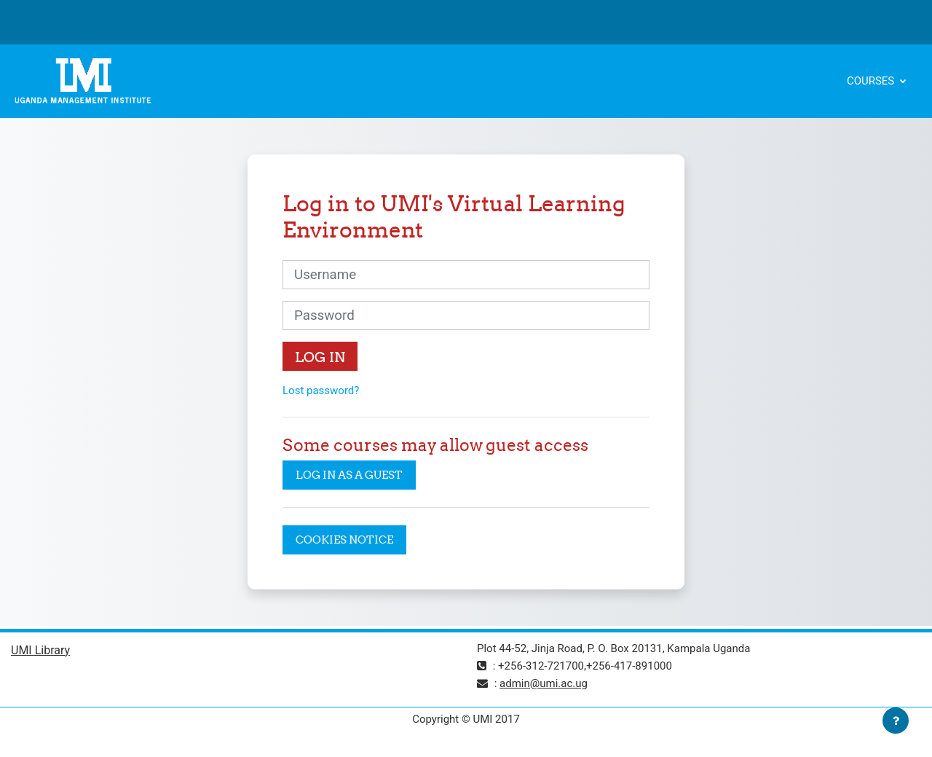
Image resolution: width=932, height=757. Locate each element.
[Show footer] (895, 720)
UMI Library (40, 650)
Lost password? (321, 390)
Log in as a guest (349, 475)
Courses (872, 80)
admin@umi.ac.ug (543, 683)
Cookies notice (344, 539)
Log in (320, 357)
